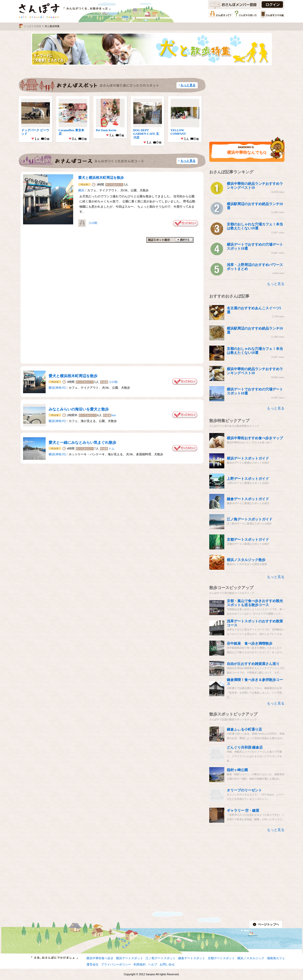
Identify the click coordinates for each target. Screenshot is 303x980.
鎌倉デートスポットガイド (248, 499)
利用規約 (140, 964)
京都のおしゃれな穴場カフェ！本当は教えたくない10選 (255, 226)
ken (114, 415)
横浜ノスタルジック (250, 958)
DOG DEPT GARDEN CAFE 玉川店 (146, 133)
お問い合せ (167, 964)
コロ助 (92, 223)
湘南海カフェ (276, 958)
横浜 (81, 190)
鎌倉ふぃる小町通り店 (244, 729)
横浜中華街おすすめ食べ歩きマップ (255, 438)
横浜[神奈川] (57, 387)
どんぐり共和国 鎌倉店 (245, 747)
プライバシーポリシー (116, 964)
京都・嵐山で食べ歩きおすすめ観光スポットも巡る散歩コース (255, 603)
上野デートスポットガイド (248, 479)
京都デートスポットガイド (248, 539)
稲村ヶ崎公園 (237, 770)
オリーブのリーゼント (244, 790)
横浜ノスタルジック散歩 (246, 560)
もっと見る (187, 85)
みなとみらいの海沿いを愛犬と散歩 (79, 409)
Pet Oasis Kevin (106, 130)
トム (112, 448)
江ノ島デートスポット (161, 958)
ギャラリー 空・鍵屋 (243, 810)
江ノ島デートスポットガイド (249, 519)
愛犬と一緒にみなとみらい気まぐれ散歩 (82, 443)
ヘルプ (152, 964)
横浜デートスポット (129, 958)
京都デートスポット (221, 958)
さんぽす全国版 (32, 26)
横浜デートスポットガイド (248, 458)
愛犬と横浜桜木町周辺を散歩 (101, 178)
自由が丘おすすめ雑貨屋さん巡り (253, 664)
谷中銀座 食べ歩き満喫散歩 (249, 643)
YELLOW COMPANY (179, 131)
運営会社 (92, 964)
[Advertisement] (241, 101)
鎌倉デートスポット (191, 958)
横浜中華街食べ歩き (100, 958)
